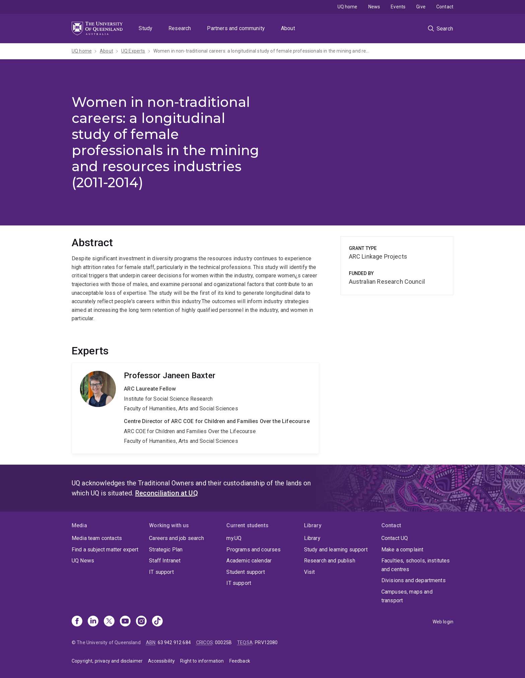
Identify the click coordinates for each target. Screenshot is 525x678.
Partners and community (236, 28)
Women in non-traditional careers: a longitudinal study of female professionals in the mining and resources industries (262, 51)
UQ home (348, 6)
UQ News (83, 560)
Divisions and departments (413, 580)
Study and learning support (336, 549)
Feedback (239, 661)
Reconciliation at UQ (166, 493)
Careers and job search (176, 538)
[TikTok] (157, 621)
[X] (109, 621)
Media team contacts (97, 538)
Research (179, 28)
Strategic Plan (165, 549)
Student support (245, 572)
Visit (309, 572)
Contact (444, 6)
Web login (443, 621)
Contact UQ (394, 538)
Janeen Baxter (195, 408)
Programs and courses (253, 549)
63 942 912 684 (174, 642)
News (374, 6)
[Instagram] (141, 621)
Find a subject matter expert (105, 549)
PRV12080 (266, 642)
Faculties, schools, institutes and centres (415, 564)
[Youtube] (125, 621)
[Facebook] (77, 621)
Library (312, 538)
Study (145, 28)
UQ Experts (133, 51)
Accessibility (161, 661)
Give (421, 6)
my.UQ (233, 538)
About (288, 28)
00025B (223, 642)
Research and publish (329, 560)
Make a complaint (402, 549)
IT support (161, 572)
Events (398, 6)
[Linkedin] (93, 621)
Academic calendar (249, 560)
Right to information (202, 661)
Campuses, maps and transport (407, 596)
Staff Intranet (164, 560)
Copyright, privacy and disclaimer (107, 661)
